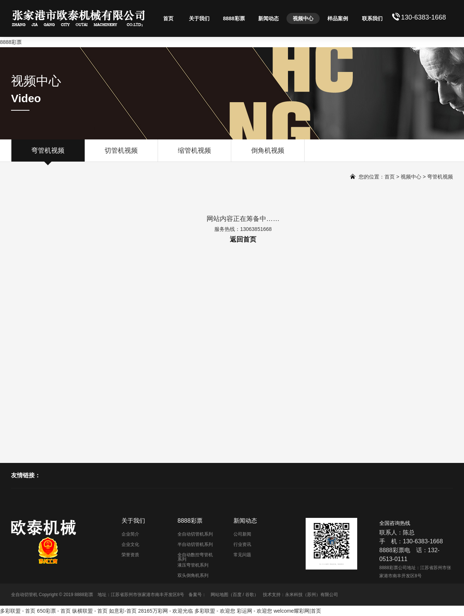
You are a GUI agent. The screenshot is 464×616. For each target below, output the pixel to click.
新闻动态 (268, 18)
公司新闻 (242, 534)
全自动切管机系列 (195, 534)
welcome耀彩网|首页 (297, 611)
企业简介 (130, 534)
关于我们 (199, 18)
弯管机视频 (47, 154)
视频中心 (303, 18)
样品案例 (337, 18)
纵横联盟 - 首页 (90, 611)
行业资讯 (242, 544)
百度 (237, 594)
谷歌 (249, 594)
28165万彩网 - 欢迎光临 (165, 611)
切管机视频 (121, 154)
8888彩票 (11, 42)
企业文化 (130, 544)
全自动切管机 (24, 594)
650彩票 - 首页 (54, 611)
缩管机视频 (194, 154)
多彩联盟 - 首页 (17, 611)
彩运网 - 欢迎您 (254, 611)
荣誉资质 (130, 555)
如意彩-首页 (123, 611)
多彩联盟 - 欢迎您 (214, 611)
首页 (168, 18)
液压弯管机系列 (192, 565)
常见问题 (242, 555)
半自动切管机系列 (195, 544)
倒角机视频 (267, 154)
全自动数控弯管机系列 (195, 557)
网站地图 (219, 594)
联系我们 (372, 18)
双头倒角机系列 (192, 575)
